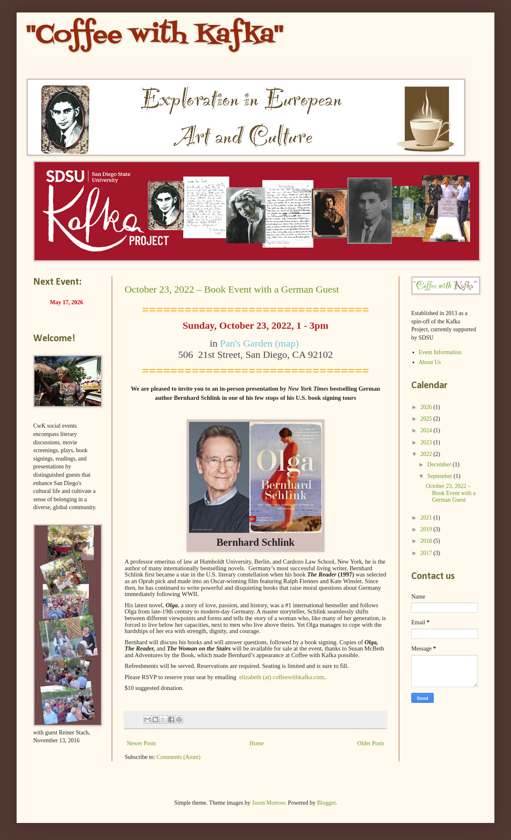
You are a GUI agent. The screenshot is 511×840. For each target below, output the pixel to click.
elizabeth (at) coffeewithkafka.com (281, 677)
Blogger (326, 803)
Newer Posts (141, 743)
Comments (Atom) (178, 757)
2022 (427, 454)
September (440, 476)
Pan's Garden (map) (261, 343)
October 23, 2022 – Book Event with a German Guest (232, 289)
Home (257, 743)
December (439, 464)
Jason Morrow (268, 803)
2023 (427, 442)
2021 (427, 518)
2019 (427, 529)
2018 (427, 541)
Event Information (440, 352)
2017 (427, 553)
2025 (427, 419)
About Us (430, 362)
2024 (427, 430)
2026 (427, 407)
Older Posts (370, 743)
